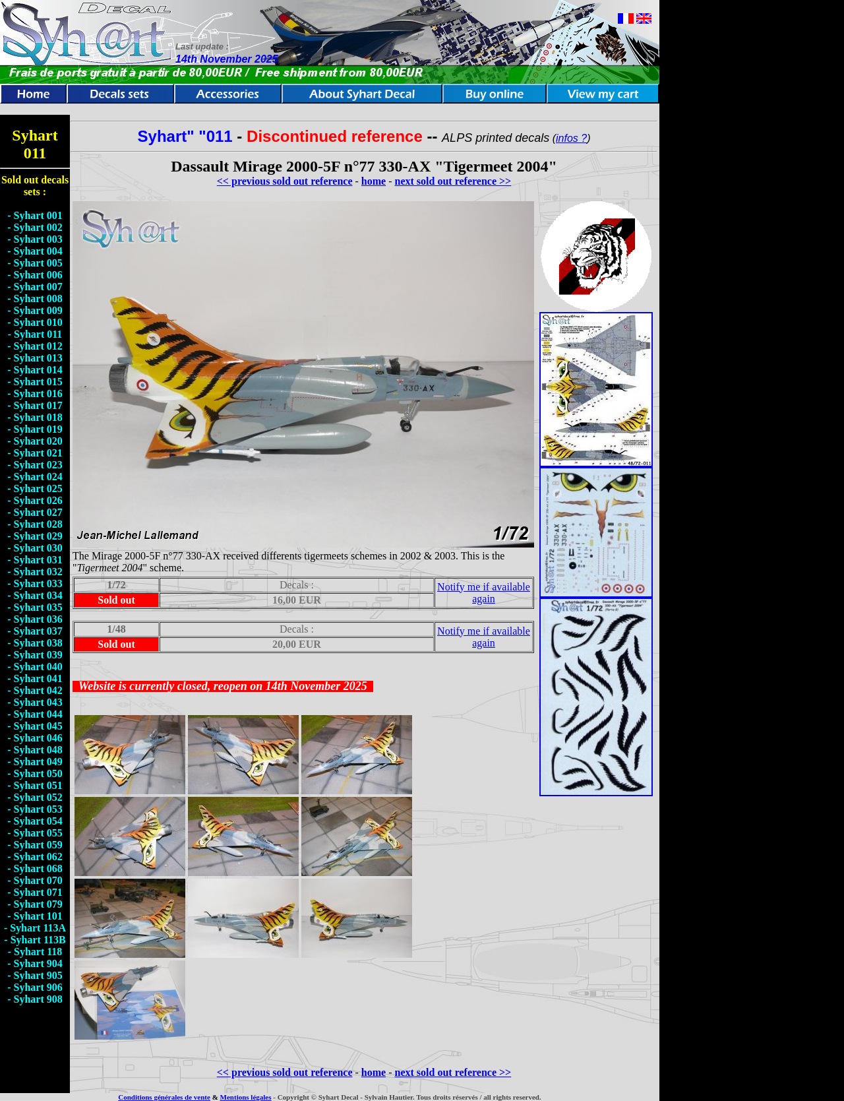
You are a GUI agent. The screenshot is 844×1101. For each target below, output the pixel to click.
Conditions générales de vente (164, 1097)
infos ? (571, 138)
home (373, 181)
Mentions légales (246, 1097)
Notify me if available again (483, 592)
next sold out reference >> (453, 181)
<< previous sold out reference (285, 181)
